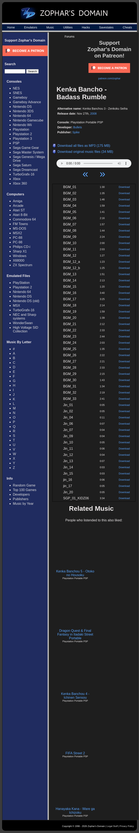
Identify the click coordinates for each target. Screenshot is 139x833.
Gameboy (20, 97)
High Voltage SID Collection (25, 329)
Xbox (16, 179)
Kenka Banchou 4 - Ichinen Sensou (75, 695)
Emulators (30, 27)
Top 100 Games (24, 490)
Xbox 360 (20, 183)
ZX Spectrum (22, 265)
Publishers (20, 499)
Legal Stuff (112, 826)
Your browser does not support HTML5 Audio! (94, 162)
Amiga (17, 201)
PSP (16, 143)
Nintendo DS (22, 106)
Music (50, 27)
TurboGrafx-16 (23, 174)
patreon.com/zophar (109, 78)
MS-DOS (19, 228)
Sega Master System (28, 152)
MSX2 (17, 233)
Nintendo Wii (22, 125)
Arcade (18, 205)
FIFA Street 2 (75, 753)
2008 (93, 113)
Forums (69, 36)
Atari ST (19, 210)
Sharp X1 (20, 251)
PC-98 (17, 242)
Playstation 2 (22, 134)
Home (11, 27)
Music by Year (23, 503)
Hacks (86, 27)
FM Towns (20, 224)
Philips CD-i (21, 247)
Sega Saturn (22, 165)
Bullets (77, 127)
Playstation (21, 129)
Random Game (24, 485)
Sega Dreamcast (25, 170)
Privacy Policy (127, 826)
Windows (19, 256)
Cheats (127, 27)
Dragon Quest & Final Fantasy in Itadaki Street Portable (75, 634)
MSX (16, 305)
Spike (76, 132)
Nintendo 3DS (23, 111)
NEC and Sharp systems (24, 316)
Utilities (68, 27)
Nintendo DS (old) (26, 301)
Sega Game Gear (26, 147)
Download (124, 187)
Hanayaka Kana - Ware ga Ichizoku (75, 810)
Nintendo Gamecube (28, 120)
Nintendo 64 (22, 116)
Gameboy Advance (27, 102)
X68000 (18, 260)
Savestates (106, 27)
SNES (17, 93)
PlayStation (21, 282)
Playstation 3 (22, 138)
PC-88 (17, 237)
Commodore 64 (24, 219)
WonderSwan (23, 323)
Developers (21, 494)
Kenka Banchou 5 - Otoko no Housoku (75, 573)
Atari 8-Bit (20, 215)
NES (16, 88)
